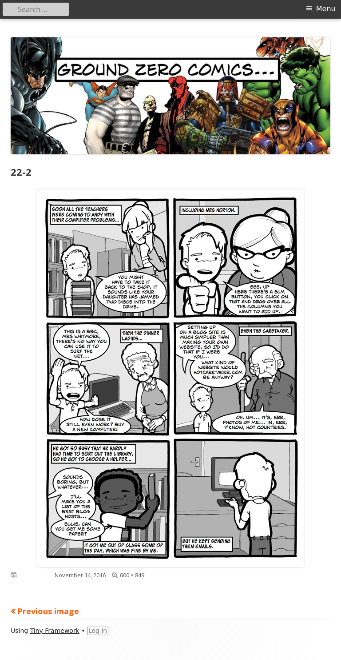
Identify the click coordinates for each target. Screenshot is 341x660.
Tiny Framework (54, 630)
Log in (97, 630)
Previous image (48, 611)
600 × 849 (132, 575)
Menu (326, 8)
